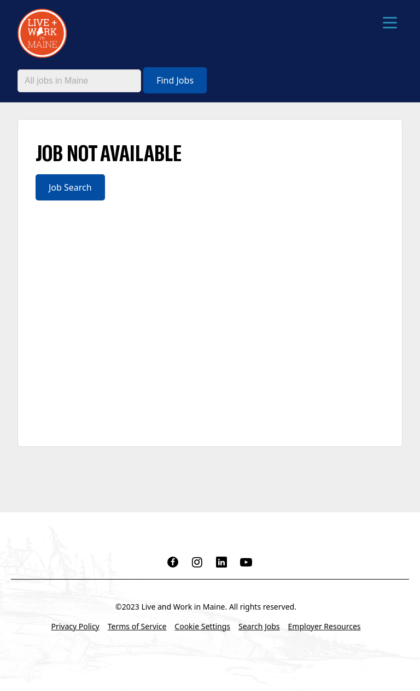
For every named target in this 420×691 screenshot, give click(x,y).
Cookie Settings (202, 626)
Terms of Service (137, 626)
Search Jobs (259, 626)
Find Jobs (175, 80)
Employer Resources (324, 626)
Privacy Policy (75, 626)
